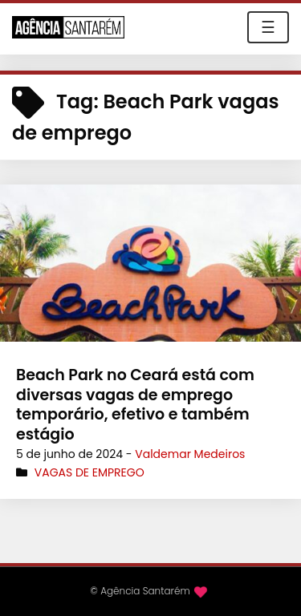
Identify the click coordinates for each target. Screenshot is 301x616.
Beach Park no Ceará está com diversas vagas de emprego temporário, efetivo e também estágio (135, 404)
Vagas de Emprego (89, 472)
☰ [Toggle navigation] (268, 27)
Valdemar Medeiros (190, 454)
